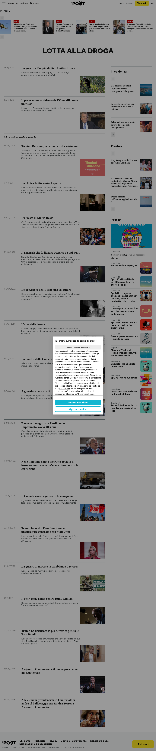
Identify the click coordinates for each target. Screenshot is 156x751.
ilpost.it (80, 391)
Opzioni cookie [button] (78, 409)
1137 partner (64, 388)
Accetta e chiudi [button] (78, 402)
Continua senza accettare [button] (78, 347)
